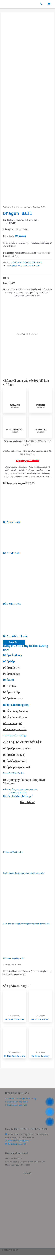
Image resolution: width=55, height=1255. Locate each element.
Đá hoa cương (23, 207)
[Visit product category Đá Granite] (14, 400)
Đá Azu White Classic (15, 636)
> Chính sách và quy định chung (21, 1098)
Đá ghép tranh (17, 262)
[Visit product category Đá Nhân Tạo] (40, 425)
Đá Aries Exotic (12, 522)
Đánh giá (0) (9, 283)
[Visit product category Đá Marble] (40, 400)
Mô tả (6, 278)
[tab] (27, 278)
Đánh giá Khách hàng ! (18, 796)
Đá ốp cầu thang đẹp (16, 705)
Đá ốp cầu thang (12, 655)
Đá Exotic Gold (11, 553)
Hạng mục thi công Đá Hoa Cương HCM (25, 648)
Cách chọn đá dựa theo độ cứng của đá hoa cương (23, 873)
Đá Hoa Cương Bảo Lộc (13, 852)
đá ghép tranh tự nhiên (18, 266)
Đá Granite (27, 262)
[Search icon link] (41, 4)
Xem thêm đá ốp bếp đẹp (13, 773)
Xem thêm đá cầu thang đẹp (14, 735)
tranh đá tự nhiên (34, 266)
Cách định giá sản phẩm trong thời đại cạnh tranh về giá (26, 924)
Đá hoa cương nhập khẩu (13, 958)
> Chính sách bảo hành (16, 1102)
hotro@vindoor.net (17, 1144)
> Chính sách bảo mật (16, 1105)
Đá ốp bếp (9, 661)
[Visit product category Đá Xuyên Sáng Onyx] (14, 425)
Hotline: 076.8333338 (18, 1141)
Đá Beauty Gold (12, 603)
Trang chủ (8, 207)
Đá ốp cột (8, 680)
